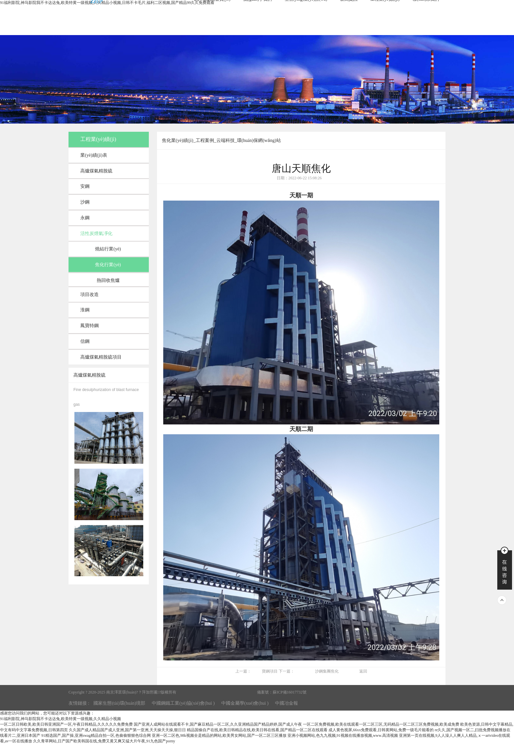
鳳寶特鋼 (89, 325)
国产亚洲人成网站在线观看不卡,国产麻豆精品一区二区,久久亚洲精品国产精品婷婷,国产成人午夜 (218, 724)
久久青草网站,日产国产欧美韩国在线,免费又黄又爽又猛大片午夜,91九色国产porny (104, 741)
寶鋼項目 (270, 671)
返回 (363, 671)
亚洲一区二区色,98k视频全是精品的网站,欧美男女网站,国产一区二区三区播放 (219, 735)
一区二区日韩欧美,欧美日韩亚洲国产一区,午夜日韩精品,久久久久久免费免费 (66, 724)
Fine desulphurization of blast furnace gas (106, 397)
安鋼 (84, 186)
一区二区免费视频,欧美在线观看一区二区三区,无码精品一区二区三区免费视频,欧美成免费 (381, 724)
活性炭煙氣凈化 (96, 233)
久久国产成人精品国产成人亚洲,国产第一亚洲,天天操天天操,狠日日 (127, 730)
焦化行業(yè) (108, 264)
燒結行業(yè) (108, 248)
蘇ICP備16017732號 (289, 692)
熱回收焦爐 (108, 280)
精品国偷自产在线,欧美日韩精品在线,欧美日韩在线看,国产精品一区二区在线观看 (257, 730)
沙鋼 (84, 202)
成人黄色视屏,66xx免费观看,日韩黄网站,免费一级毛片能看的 (381, 730)
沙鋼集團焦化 (327, 671)
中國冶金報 (286, 703)
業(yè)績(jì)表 (93, 155)
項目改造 (89, 294)
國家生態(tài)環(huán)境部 (119, 703)
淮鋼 (84, 309)
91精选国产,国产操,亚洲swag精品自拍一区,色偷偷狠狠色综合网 (96, 735)
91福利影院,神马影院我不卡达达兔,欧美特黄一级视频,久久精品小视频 (60, 718)
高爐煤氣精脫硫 (96, 170)
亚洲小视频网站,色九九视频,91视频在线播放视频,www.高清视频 (342, 735)
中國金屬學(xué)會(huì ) (244, 703)
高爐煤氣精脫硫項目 (101, 357)
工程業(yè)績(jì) (98, 139)
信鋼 (84, 341)
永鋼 (84, 217)
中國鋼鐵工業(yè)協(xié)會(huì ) (183, 703)
